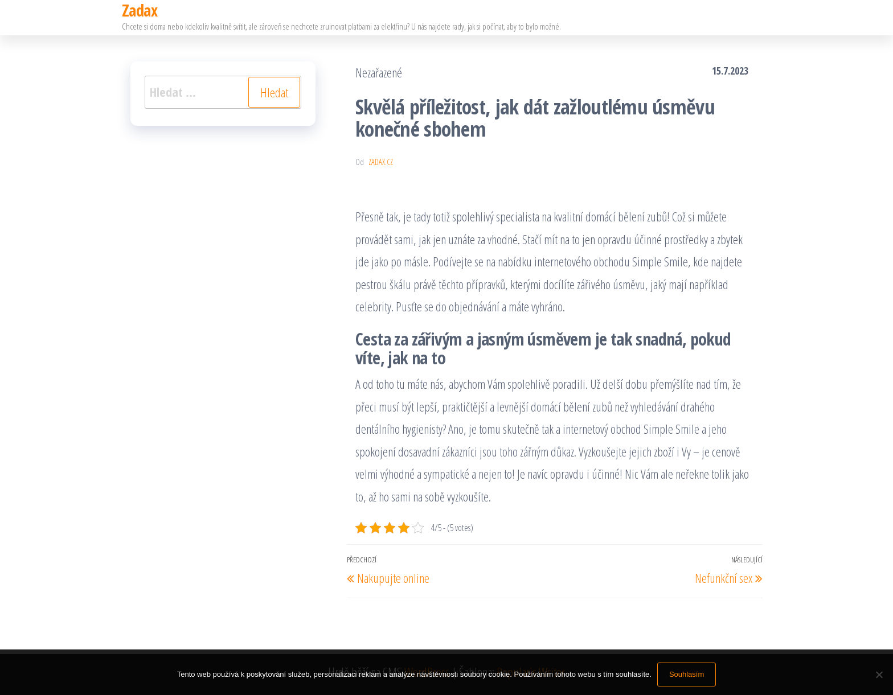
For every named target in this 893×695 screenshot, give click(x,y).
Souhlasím (686, 674)
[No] (878, 674)
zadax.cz (380, 162)
